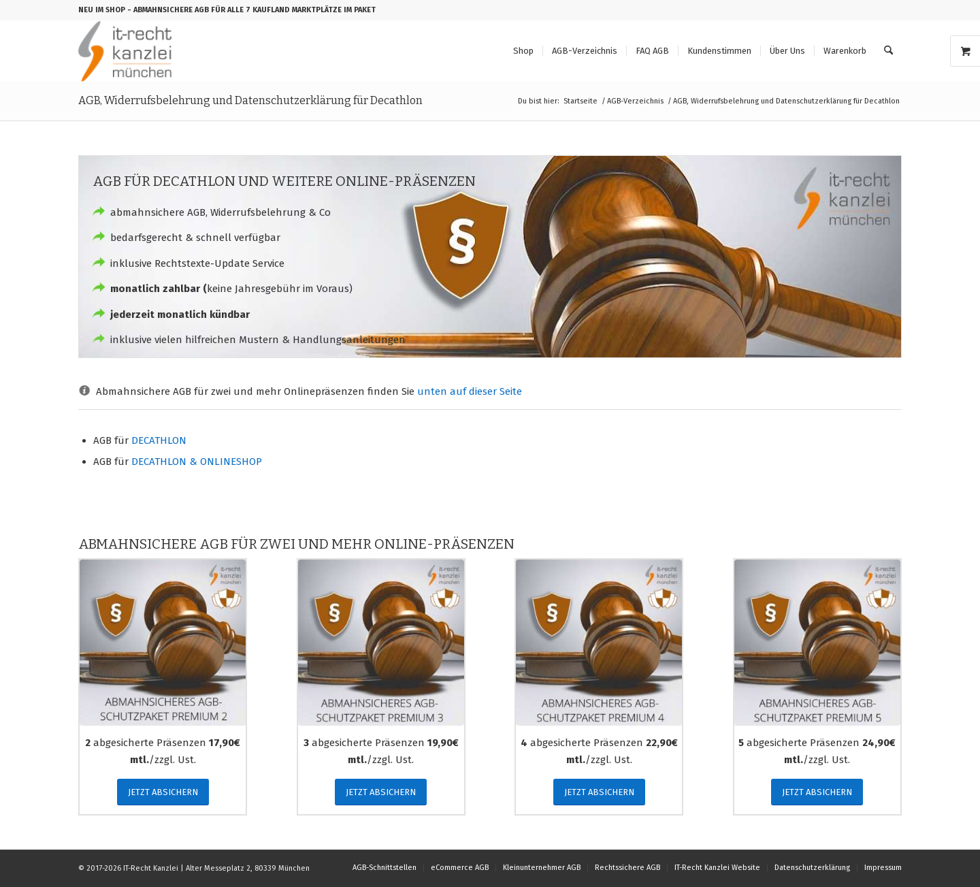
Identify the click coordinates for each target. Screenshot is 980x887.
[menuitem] (523, 51)
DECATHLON (158, 440)
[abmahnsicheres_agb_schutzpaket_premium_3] (381, 643)
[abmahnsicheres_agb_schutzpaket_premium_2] (163, 643)
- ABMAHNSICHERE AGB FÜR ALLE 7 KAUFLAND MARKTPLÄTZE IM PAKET (251, 9)
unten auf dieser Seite (469, 391)
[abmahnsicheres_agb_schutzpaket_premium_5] (817, 643)
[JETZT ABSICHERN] (163, 792)
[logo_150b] (128, 51)
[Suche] (888, 51)
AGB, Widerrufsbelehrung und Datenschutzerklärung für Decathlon (250, 100)
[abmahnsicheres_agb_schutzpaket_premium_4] (599, 643)
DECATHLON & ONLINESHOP (196, 461)
